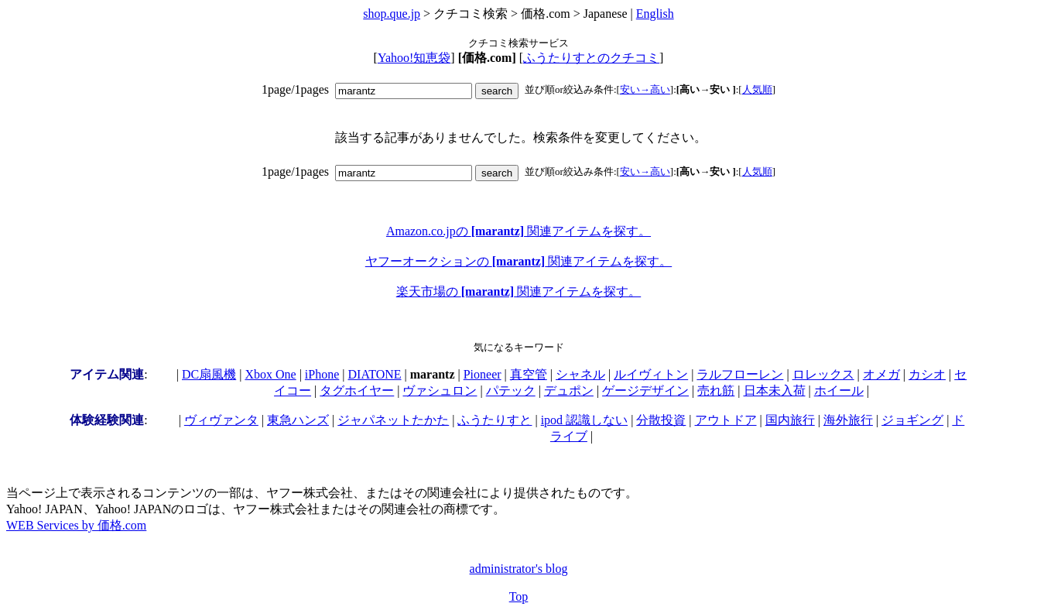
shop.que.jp (391, 13)
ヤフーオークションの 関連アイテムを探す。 (518, 261)
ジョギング (912, 420)
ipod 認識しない (584, 420)
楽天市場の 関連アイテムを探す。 (518, 291)
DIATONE (375, 374)
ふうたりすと (494, 420)
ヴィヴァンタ (221, 420)
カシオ (927, 374)
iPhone (322, 374)
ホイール (839, 390)
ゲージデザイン (645, 390)
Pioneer (482, 374)
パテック (511, 390)
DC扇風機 (209, 374)
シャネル (580, 374)
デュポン (569, 390)
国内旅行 (790, 420)
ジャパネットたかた (393, 420)
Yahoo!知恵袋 (414, 57)
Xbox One (270, 374)
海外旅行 (848, 420)
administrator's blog (519, 568)
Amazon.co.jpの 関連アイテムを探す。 (518, 231)
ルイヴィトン (651, 374)
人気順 (757, 89)
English (655, 13)
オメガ (881, 374)
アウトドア (726, 420)
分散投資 (661, 420)
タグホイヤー (357, 390)
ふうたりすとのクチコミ (591, 57)
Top (519, 596)
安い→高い (645, 89)
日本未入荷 (775, 390)
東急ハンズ (298, 420)
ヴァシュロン (439, 390)
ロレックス (823, 374)
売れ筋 (715, 390)
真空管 (528, 374)
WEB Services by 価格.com (76, 525)
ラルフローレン (739, 374)
